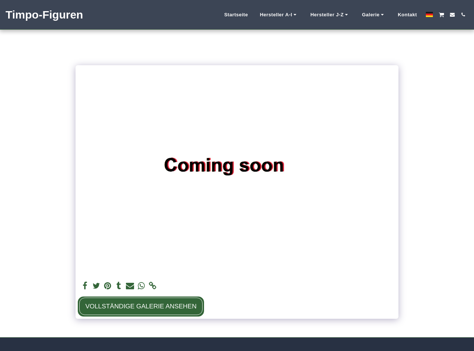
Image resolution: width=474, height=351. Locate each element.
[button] (279, 15)
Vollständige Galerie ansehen (140, 306)
